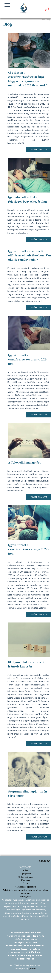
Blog (48, 20)
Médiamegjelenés (25, 877)
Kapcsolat (25, 880)
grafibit (32, 968)
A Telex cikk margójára (24, 462)
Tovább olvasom (38, 149)
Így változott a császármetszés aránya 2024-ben (28, 359)
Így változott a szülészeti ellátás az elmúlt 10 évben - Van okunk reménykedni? (29, 255)
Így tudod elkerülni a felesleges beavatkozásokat (27, 199)
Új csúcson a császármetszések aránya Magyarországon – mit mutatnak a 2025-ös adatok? (28, 79)
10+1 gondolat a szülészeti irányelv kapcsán (26, 664)
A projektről (25, 874)
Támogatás (25, 896)
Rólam (25, 870)
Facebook (44, 861)
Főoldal (43, 20)
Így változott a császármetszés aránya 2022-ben (28, 549)
